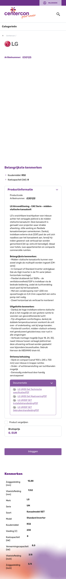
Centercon (10, 36)
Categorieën (9, 26)
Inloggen (52, 3)
